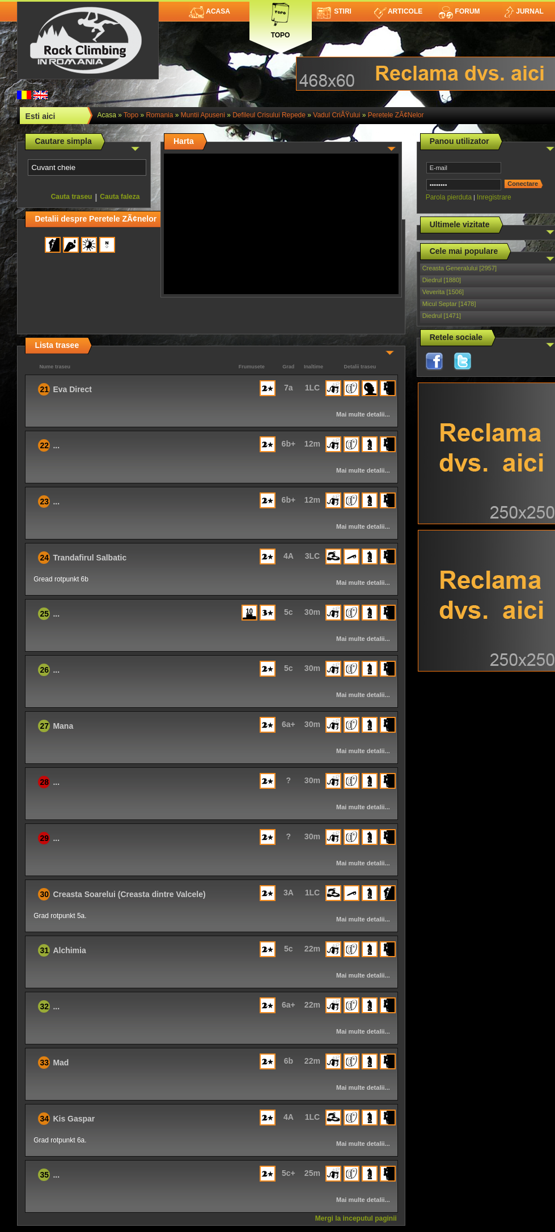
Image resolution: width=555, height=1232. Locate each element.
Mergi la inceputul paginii (356, 1218)
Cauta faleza (119, 197)
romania (159, 115)
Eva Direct (72, 389)
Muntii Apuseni (203, 115)
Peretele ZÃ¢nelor (396, 115)
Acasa (209, 11)
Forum (459, 11)
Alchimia (69, 950)
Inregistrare (494, 197)
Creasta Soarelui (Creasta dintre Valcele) (129, 894)
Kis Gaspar (74, 1118)
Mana (63, 725)
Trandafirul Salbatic (89, 557)
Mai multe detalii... (363, 414)
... (56, 445)
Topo (280, 18)
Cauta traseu (71, 197)
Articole (398, 11)
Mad (61, 1062)
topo (131, 115)
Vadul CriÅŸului (336, 115)
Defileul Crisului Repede (269, 115)
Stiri (334, 11)
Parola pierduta (449, 197)
